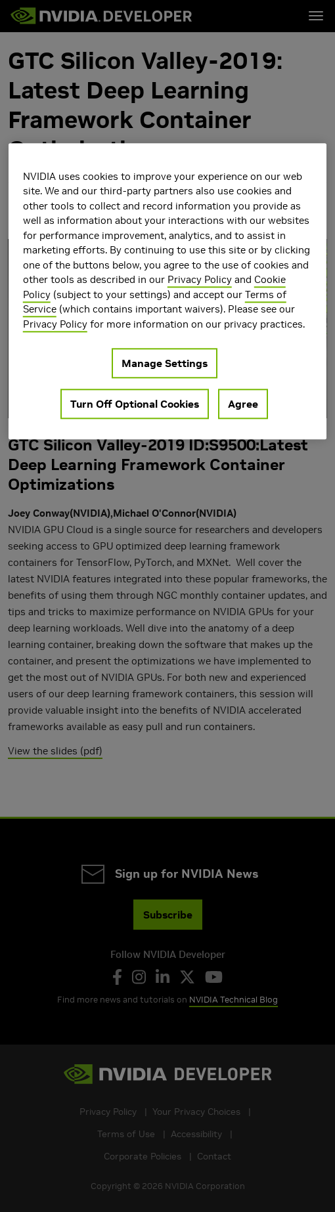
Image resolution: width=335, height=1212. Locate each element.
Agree (243, 404)
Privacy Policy (200, 280)
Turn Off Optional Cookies (134, 404)
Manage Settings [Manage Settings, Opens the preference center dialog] (165, 363)
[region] (168, 291)
